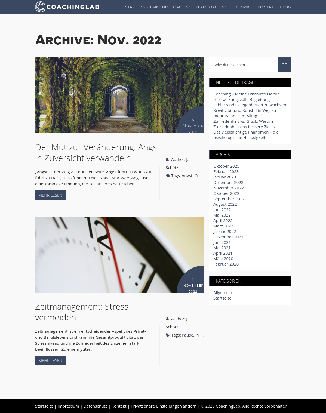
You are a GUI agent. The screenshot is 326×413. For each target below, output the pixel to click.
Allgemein (222, 292)
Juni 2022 (222, 209)
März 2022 (223, 226)
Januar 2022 (224, 231)
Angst (187, 175)
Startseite (222, 298)
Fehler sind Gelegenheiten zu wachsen (249, 104)
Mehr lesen (50, 195)
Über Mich (242, 7)
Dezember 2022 (228, 182)
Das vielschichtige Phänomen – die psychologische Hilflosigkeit (246, 134)
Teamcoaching (211, 7)
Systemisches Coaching (166, 7)
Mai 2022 (222, 215)
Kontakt (267, 7)
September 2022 (229, 198)
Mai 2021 (222, 247)
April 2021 (223, 253)
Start (131, 7)
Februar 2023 (226, 171)
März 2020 (223, 258)
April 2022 (223, 220)
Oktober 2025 (226, 166)
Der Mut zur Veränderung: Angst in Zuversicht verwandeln (97, 152)
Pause (187, 335)
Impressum (68, 406)
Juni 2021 (222, 242)
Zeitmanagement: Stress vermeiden (81, 311)
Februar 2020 (226, 264)
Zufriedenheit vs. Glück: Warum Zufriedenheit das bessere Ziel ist (244, 123)
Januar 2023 (224, 177)
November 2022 (228, 187)
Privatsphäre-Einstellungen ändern (164, 406)
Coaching (203, 175)
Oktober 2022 (226, 193)
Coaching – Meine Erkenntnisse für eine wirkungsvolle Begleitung (246, 96)
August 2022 (225, 204)
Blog (285, 7)
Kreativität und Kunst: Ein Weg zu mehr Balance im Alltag (244, 112)
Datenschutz (95, 406)
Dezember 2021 (228, 236)
